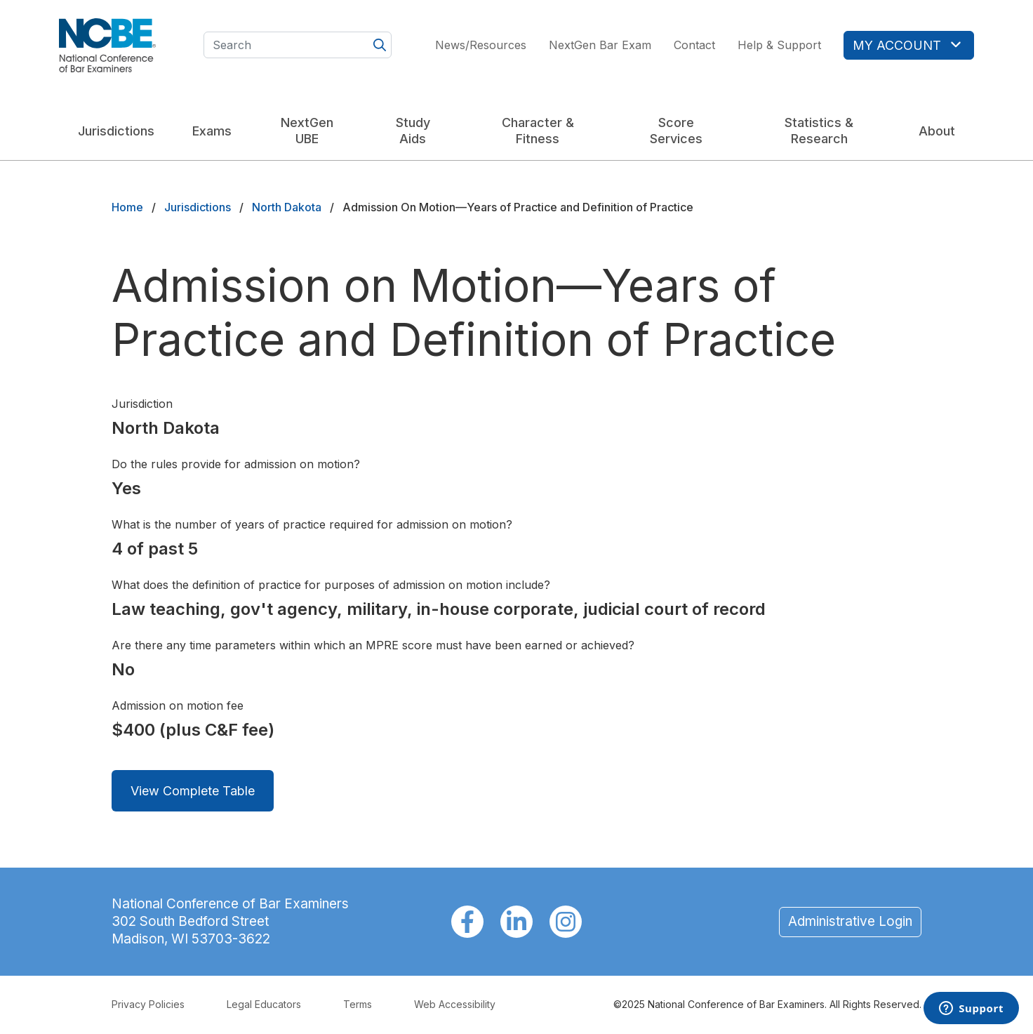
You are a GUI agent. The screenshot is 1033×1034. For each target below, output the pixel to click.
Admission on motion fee (178, 705)
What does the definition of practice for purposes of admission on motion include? (331, 585)
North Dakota (286, 207)
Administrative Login (850, 921)
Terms (357, 1004)
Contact (694, 45)
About (937, 131)
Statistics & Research (819, 130)
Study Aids (413, 130)
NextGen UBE (307, 130)
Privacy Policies (148, 1004)
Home (127, 207)
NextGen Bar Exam (600, 45)
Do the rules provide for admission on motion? (236, 464)
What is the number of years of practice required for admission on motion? (312, 524)
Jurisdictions (116, 131)
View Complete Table (193, 790)
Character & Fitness (538, 130)
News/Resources (480, 45)
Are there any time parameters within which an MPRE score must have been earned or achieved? (373, 645)
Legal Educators (264, 1004)
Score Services (676, 130)
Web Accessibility (454, 1004)
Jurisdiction (142, 404)
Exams (212, 131)
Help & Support (779, 45)
